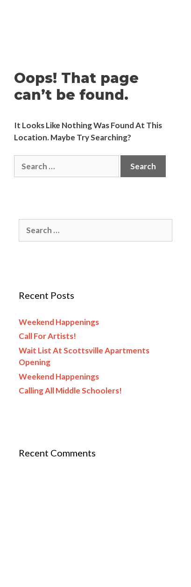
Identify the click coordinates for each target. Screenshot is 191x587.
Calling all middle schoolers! (70, 390)
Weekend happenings (59, 322)
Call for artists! (47, 336)
